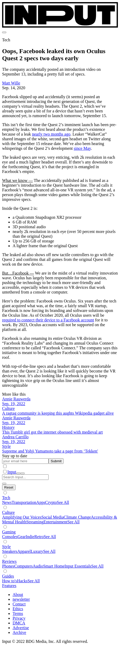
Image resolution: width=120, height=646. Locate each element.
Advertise (21, 627)
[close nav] (22, 473)
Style (6, 546)
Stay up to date (14, 456)
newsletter (21, 599)
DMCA (19, 623)
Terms (18, 613)
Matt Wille (11, 83)
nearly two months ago (51, 134)
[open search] (18, 473)
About (18, 594)
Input (11, 472)
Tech (6, 497)
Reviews (9, 561)
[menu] (4, 32)
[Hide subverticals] (8, 487)
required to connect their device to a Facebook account (48, 320)
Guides (8, 576)
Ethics (18, 609)
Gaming (9, 532)
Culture (8, 512)
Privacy (19, 618)
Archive (19, 632)
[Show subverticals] (5, 492)
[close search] (4, 483)
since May (82, 148)
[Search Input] (25, 477)
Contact (19, 604)
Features (9, 585)
